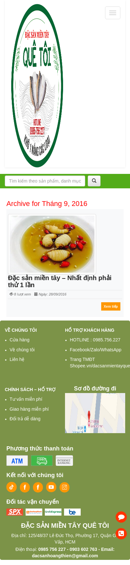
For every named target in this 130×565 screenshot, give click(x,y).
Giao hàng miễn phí (29, 409)
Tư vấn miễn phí (26, 399)
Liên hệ (17, 359)
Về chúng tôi (22, 349)
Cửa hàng (19, 339)
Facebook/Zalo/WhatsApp (95, 349)
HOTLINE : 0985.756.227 (95, 339)
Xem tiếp (111, 306)
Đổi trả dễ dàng (25, 418)
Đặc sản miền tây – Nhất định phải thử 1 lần (59, 281)
